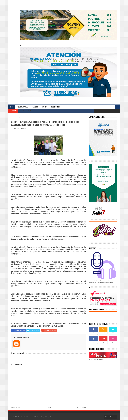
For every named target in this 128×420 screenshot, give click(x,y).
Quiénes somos (55, 107)
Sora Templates (22, 416)
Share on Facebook (18, 330)
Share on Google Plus (48, 330)
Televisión (35, 107)
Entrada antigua (81, 407)
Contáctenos (113, 417)
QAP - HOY (44, 107)
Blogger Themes (50, 416)
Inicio (11, 107)
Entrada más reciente (16, 407)
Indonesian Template (31, 416)
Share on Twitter (32, 330)
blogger (43, 416)
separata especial (22, 107)
